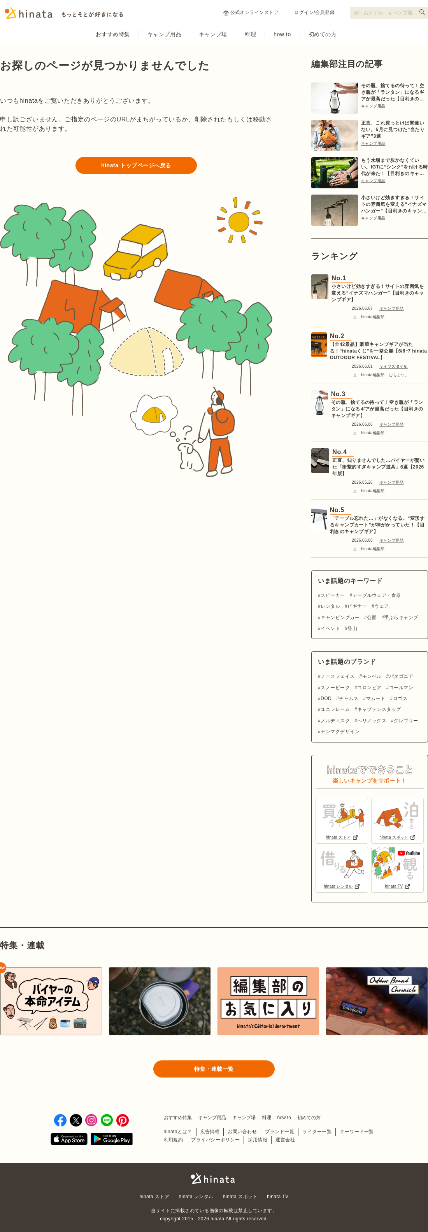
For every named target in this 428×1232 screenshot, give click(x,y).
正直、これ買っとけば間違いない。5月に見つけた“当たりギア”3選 (392, 129)
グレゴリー (406, 720)
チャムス (348, 698)
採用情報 (257, 1139)
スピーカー (333, 595)
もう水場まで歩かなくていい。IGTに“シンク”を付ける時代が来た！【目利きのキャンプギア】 (394, 167)
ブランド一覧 (279, 1131)
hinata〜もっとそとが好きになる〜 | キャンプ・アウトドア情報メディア (214, 1178)
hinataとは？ (178, 1131)
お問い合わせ (242, 1131)
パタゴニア (401, 676)
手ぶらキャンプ (401, 617)
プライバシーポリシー (215, 1139)
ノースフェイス (337, 676)
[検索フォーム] (389, 13)
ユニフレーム (335, 709)
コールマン (401, 687)
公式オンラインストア (251, 13)
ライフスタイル (393, 366)
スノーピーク (335, 687)
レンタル (330, 606)
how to (282, 34)
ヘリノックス (371, 720)
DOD (326, 698)
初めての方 (323, 34)
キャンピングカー (340, 617)
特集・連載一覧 (214, 1069)
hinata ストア (155, 1196)
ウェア (381, 606)
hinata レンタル (196, 1196)
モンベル (372, 676)
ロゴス (400, 698)
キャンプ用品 (164, 34)
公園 (372, 617)
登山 (352, 628)
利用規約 (173, 1139)
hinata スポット (240, 1196)
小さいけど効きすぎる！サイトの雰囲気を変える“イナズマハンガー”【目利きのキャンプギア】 (394, 204)
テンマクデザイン (340, 731)
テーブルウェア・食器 (377, 595)
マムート (376, 698)
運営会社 (285, 1139)
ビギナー (357, 606)
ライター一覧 (317, 1131)
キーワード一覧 (357, 1131)
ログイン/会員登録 (314, 12)
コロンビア (369, 687)
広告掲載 (210, 1131)
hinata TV (277, 1196)
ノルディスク (335, 720)
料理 (250, 34)
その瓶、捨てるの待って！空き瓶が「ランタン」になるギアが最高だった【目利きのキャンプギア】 (392, 92)
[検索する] (422, 12)
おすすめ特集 (113, 34)
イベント (330, 628)
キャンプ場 (213, 34)
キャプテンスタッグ (379, 709)
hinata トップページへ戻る (136, 165)
